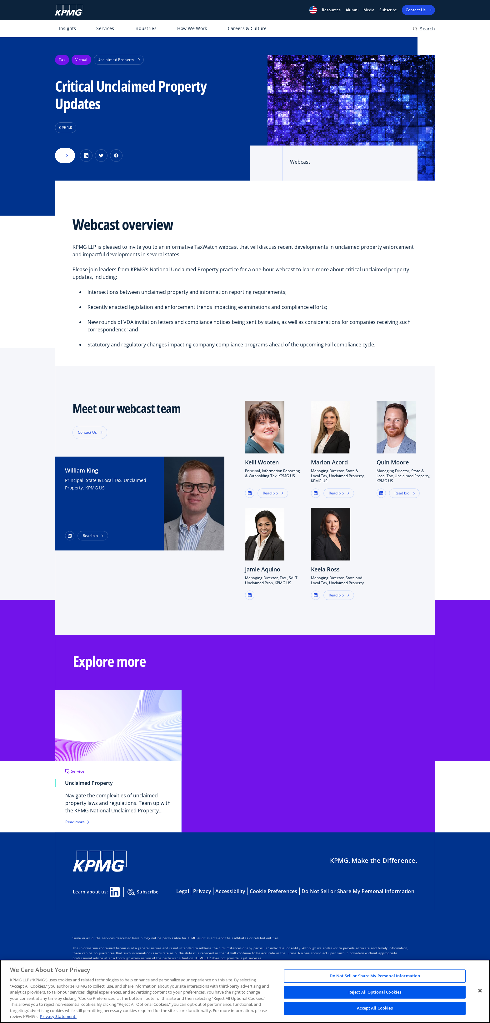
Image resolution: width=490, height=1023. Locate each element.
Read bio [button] (90, 535)
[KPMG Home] (69, 10)
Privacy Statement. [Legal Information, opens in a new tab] (58, 1016)
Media (368, 10)
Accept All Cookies (374, 1008)
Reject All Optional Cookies (375, 992)
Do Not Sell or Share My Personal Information (358, 891)
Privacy (202, 891)
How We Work (192, 28)
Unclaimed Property (119, 59)
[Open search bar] (424, 30)
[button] (313, 10)
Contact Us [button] (87, 432)
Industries (145, 28)
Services (105, 28)
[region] (245, 991)
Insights (67, 28)
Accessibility (230, 891)
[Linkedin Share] (115, 892)
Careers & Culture (247, 28)
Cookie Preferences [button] (274, 891)
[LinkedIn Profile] (69, 535)
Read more (77, 822)
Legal (182, 891)
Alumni (352, 10)
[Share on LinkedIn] (86, 155)
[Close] (480, 991)
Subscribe (388, 10)
